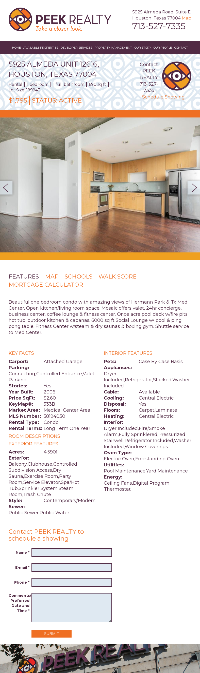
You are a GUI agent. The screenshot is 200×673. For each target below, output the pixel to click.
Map (186, 18)
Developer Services (76, 47)
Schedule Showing (163, 97)
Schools (78, 276)
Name (22, 552)
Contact (181, 47)
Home (16, 47)
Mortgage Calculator (46, 284)
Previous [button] (7, 187)
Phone (21, 582)
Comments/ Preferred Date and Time (19, 603)
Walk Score (117, 276)
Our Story (143, 47)
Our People (163, 47)
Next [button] (192, 187)
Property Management (113, 47)
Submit (51, 633)
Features (24, 276)
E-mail (22, 567)
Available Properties (40, 47)
